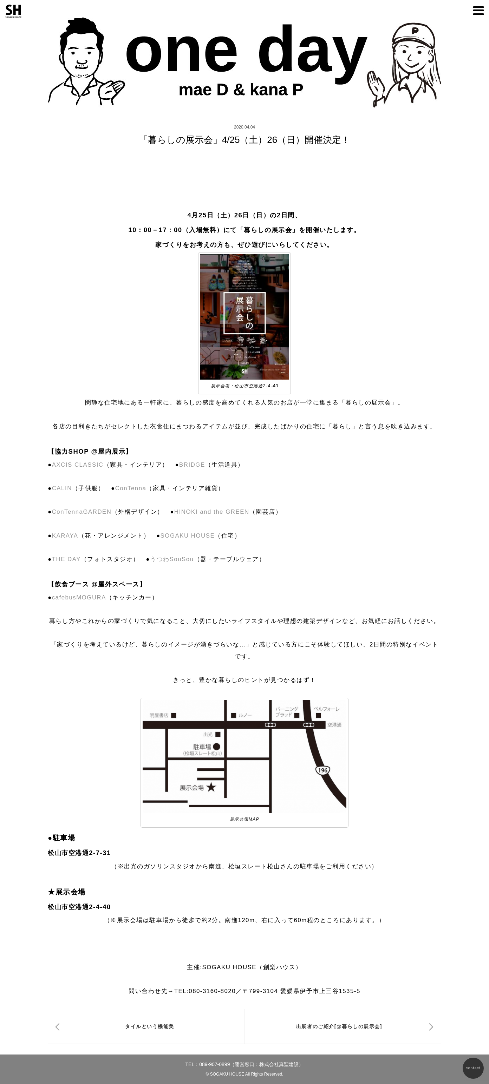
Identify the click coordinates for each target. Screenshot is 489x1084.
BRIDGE (192, 464)
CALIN (62, 488)
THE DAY (66, 559)
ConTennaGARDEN (82, 511)
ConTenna (130, 488)
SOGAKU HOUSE (188, 535)
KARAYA (65, 535)
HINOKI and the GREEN (211, 511)
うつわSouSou (172, 559)
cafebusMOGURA (79, 597)
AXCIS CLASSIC (78, 464)
